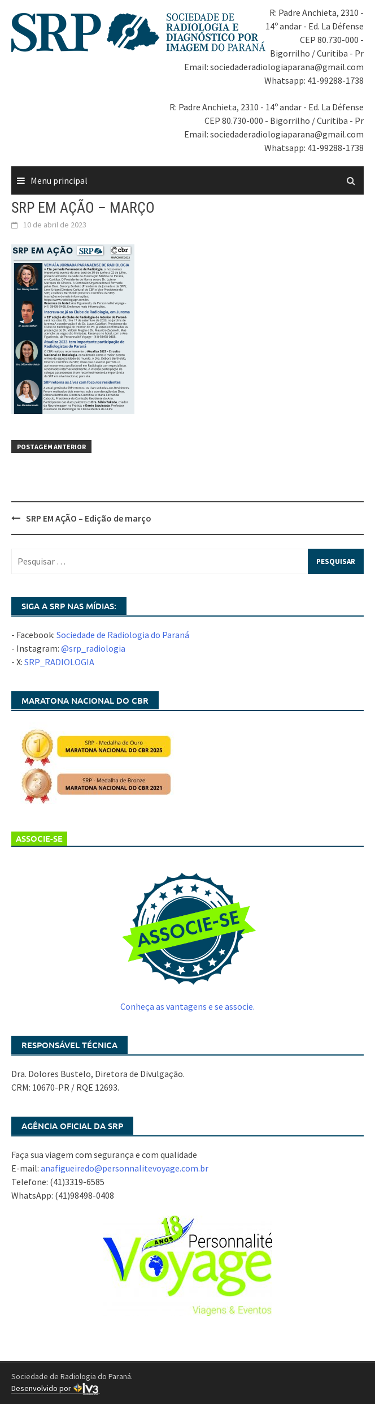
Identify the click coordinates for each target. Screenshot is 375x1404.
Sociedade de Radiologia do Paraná (122, 634)
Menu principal (59, 180)
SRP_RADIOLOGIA (59, 661)
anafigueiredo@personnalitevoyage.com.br (124, 1168)
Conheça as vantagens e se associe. (187, 1006)
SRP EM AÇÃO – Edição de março (88, 518)
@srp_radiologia (93, 648)
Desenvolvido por (55, 1388)
